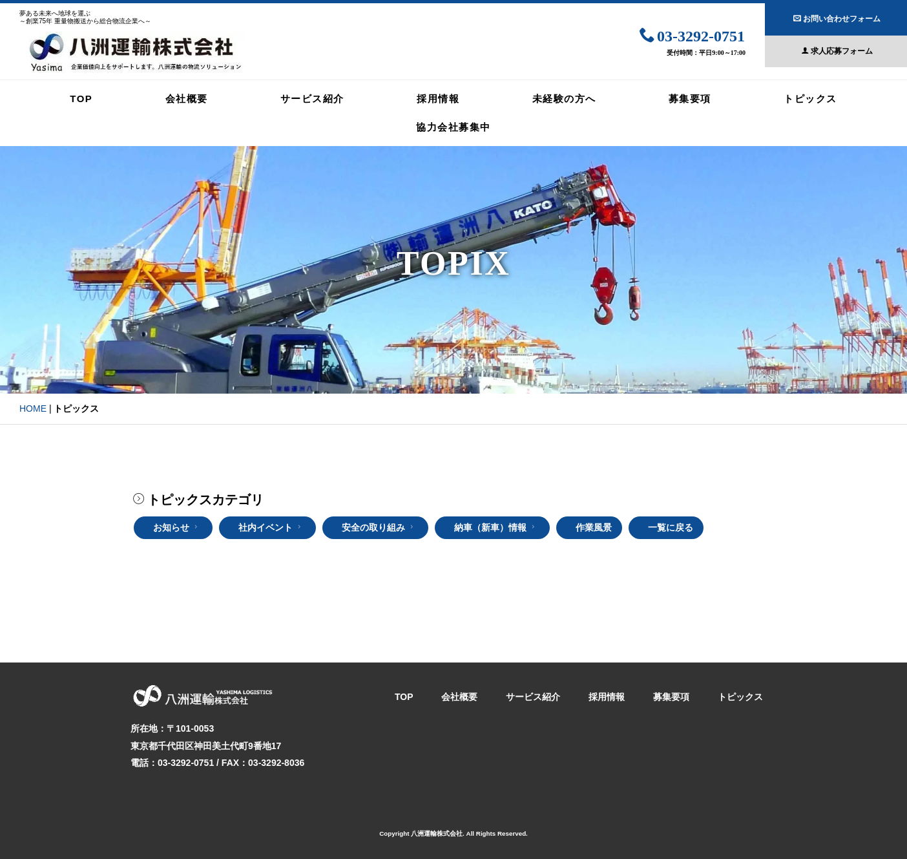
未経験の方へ (564, 98)
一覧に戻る (670, 527)
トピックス (810, 98)
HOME (33, 408)
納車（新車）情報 (495, 527)
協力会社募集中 (453, 127)
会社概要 (186, 98)
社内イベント (271, 527)
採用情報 (438, 98)
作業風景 (594, 527)
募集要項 (690, 98)
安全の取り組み (379, 527)
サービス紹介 (312, 98)
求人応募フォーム (837, 49)
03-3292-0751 (692, 34)
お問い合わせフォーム (837, 16)
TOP (81, 98)
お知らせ (176, 527)
